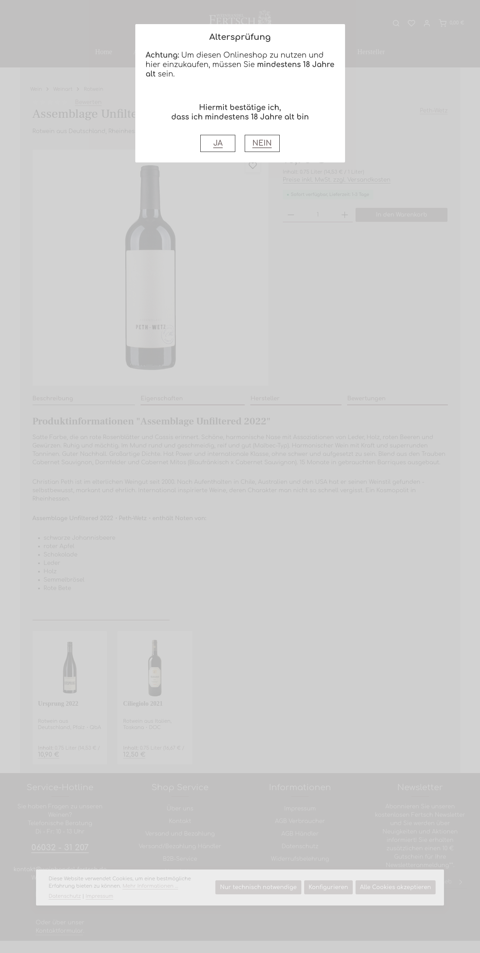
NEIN (262, 143)
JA (218, 143)
